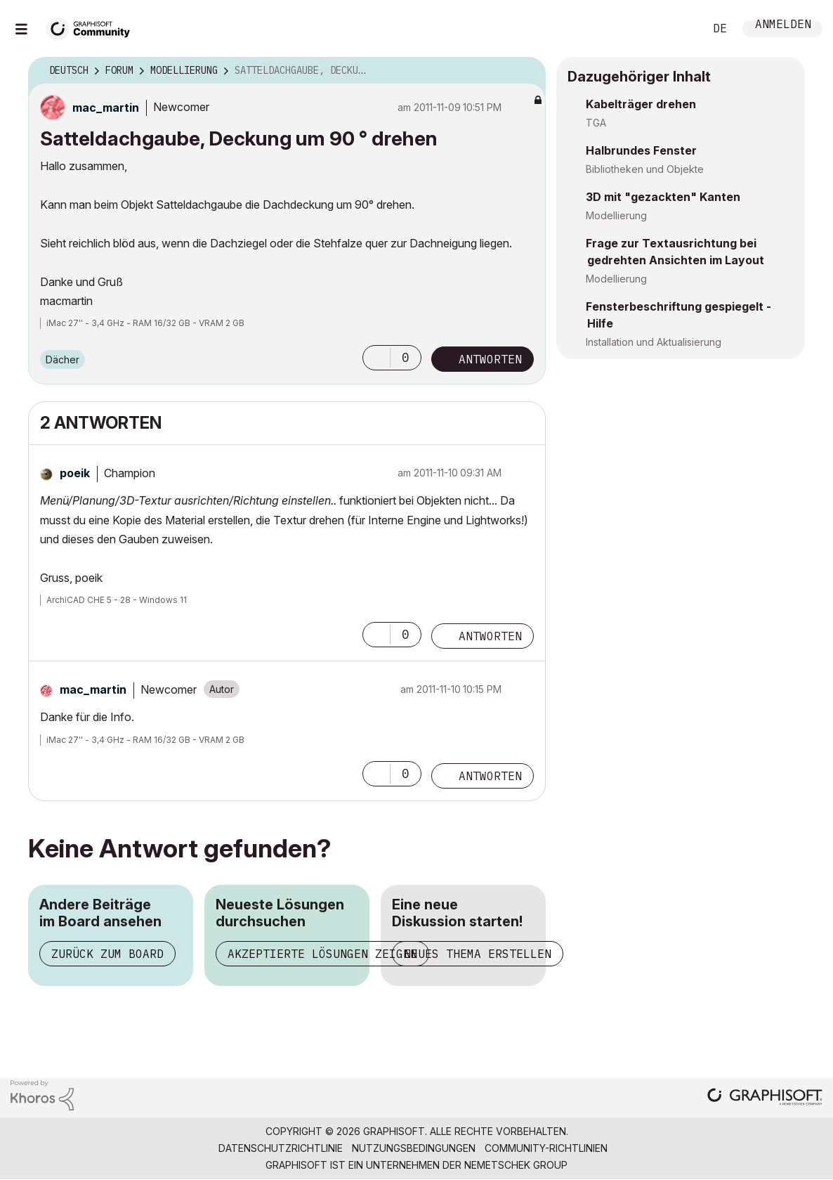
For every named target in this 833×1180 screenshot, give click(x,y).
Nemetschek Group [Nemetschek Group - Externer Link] (516, 1165)
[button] (376, 358)
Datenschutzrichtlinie (280, 1148)
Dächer (62, 359)
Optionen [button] (526, 71)
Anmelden (783, 25)
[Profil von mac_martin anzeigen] (105, 108)
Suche (678, 29)
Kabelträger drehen (641, 104)
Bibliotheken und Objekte (645, 169)
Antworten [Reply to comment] (490, 636)
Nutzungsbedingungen (413, 1148)
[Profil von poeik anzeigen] (75, 473)
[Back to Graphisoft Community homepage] (93, 27)
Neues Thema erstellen (477, 954)
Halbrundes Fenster (641, 150)
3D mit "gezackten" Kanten (663, 197)
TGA (596, 123)
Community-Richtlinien (546, 1148)
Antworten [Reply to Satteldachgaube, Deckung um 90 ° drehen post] (490, 359)
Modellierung (616, 215)
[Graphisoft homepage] (764, 1098)
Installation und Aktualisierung (653, 342)
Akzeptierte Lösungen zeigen (322, 954)
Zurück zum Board (107, 954)
